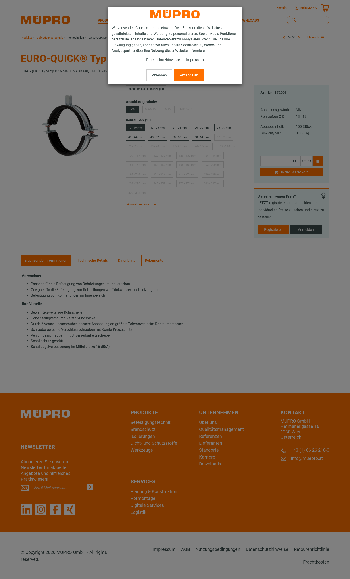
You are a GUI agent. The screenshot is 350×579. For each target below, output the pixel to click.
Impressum (195, 60)
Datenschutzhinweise (163, 60)
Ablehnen (159, 75)
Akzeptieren (189, 75)
